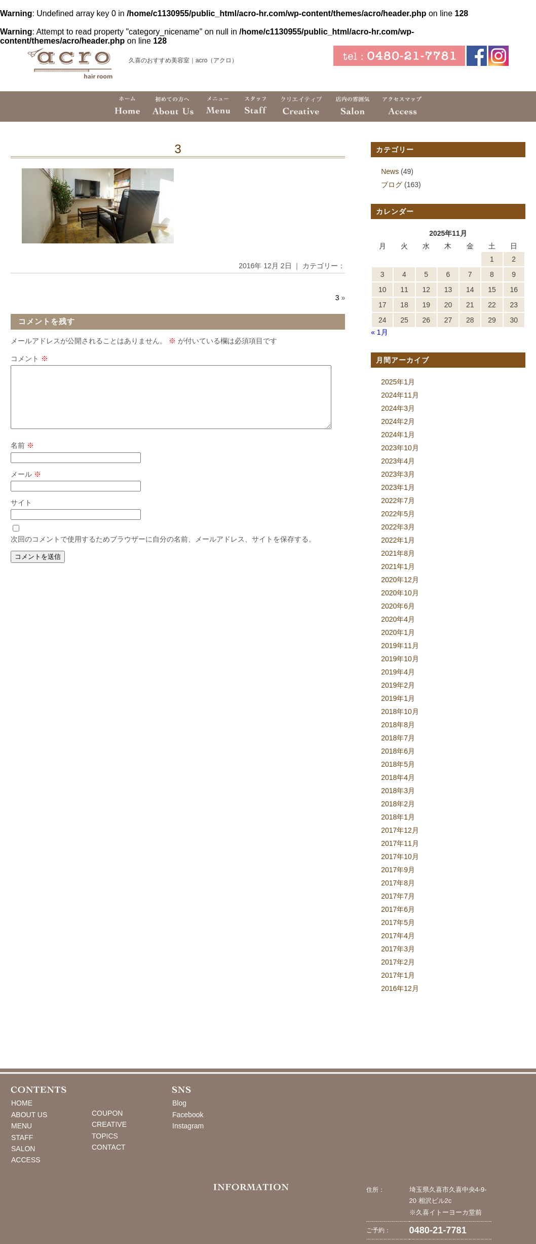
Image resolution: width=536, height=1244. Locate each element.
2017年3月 (398, 949)
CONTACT (109, 1147)
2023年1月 (398, 487)
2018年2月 (398, 804)
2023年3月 (398, 474)
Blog (179, 1103)
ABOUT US (29, 1115)
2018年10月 (400, 711)
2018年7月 (398, 738)
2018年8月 (398, 725)
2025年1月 (398, 382)
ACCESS (26, 1160)
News (390, 171)
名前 (22, 457)
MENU (21, 1126)
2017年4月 (398, 936)
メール (26, 486)
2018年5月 (398, 764)
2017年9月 (398, 870)
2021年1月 (398, 566)
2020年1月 (398, 632)
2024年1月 (398, 435)
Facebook (187, 1115)
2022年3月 (398, 527)
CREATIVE (109, 1124)
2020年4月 (398, 619)
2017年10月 (400, 856)
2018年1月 (398, 817)
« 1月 (379, 332)
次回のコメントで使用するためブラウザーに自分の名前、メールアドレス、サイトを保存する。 (163, 551)
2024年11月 (400, 395)
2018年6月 (398, 751)
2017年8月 (398, 883)
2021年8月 (398, 553)
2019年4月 (398, 672)
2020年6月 (398, 606)
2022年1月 (398, 540)
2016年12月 (400, 988)
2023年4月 (398, 461)
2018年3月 (398, 791)
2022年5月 (398, 514)
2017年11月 (400, 843)
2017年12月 (400, 830)
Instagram (188, 1126)
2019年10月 (400, 659)
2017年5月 (398, 922)
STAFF (22, 1137)
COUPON (107, 1113)
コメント (29, 358)
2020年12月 (400, 580)
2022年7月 (398, 500)
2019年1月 (398, 698)
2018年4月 (398, 777)
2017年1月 (398, 975)
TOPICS (105, 1136)
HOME (21, 1103)
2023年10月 (400, 448)
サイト (21, 515)
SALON (23, 1149)
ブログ (391, 185)
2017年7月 (398, 896)
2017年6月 (398, 909)
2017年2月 (398, 962)
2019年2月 (398, 685)
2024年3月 (398, 408)
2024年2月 (398, 421)
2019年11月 (400, 646)
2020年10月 (400, 593)
